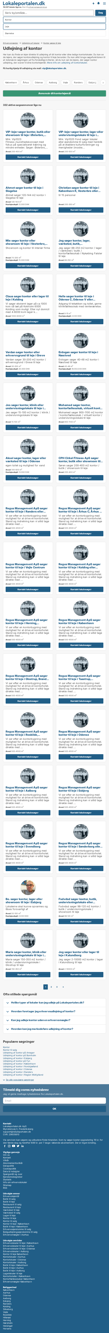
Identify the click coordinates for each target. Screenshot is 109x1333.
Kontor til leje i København (16, 1223)
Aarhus (6, 1292)
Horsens (7, 1328)
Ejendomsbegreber (12, 1176)
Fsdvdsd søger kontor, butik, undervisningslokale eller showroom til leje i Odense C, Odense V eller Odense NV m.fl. (80, 903)
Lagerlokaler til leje (12, 1273)
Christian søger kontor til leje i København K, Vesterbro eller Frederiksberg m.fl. (79, 191)
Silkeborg (8, 1309)
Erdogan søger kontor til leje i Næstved (78, 353)
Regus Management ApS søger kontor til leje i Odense (79, 733)
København (11, 82)
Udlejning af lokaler (31, 43)
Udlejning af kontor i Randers (18, 1072)
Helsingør (8, 1326)
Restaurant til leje (12, 1207)
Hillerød (7, 1317)
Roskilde (7, 1314)
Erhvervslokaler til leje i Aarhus (18, 1246)
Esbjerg (7, 1301)
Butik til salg (9, 1199)
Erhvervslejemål (11, 1196)
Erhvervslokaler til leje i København (20, 1243)
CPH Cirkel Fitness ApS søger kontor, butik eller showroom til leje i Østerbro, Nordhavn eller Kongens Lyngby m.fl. (79, 462)
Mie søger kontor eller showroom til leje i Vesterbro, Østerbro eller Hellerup (25, 244)
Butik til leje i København (15, 1226)
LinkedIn (22, 1146)
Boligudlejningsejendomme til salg (20, 1232)
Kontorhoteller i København (16, 1276)
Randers (78, 82)
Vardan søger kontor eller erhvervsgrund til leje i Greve (25, 353)
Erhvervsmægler (10, 43)
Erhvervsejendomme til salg (17, 1229)
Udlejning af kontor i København (19, 1063)
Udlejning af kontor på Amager (19, 1052)
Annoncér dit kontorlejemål (54, 93)
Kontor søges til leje (52, 43)
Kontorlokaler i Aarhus (14, 1256)
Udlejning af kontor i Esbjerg (17, 1058)
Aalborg (53, 82)
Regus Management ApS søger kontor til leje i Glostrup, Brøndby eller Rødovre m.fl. (28, 679)
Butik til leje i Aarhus (13, 1268)
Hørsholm (8, 1323)
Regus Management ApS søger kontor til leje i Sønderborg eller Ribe (80, 846)
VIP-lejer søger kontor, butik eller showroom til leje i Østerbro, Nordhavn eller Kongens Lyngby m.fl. (28, 136)
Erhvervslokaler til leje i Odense (19, 1248)
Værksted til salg (11, 1212)
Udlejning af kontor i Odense (17, 1069)
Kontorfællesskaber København (19, 1279)
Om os (6, 1155)
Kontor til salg (10, 1050)
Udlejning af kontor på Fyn (16, 1061)
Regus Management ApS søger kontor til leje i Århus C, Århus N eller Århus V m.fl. (80, 511)
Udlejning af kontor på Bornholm (19, 1055)
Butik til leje (9, 1201)
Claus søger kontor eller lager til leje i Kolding (27, 298)
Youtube (13, 1146)
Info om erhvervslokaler (15, 1182)
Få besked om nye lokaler (93, 3)
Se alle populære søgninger (20, 1079)
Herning (7, 1320)
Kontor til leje (9, 1218)
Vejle (65, 82)
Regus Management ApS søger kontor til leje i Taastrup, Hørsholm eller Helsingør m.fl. (79, 679)
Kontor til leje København (15, 1254)
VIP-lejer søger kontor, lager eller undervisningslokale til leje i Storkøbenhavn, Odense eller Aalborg (81, 136)
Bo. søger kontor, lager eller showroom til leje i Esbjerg (24, 900)
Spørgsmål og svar (12, 1174)
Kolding (7, 1306)
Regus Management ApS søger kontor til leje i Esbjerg (79, 789)
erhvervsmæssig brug (37, 7)
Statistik (7, 1179)
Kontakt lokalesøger (28, 157)
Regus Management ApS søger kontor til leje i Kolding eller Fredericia (79, 567)
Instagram (9, 1146)
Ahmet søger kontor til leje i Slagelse (24, 189)
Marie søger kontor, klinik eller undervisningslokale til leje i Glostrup (26, 955)
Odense (39, 82)
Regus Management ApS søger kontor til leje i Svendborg (26, 845)
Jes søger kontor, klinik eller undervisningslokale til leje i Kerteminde (25, 408)
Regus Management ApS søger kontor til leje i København (79, 621)
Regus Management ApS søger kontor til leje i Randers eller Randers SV (26, 511)
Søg (100, 12)
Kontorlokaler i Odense (14, 1259)
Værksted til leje (11, 1210)
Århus (26, 82)
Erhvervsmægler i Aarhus (16, 1234)
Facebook (4, 1146)
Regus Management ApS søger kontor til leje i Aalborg (26, 789)
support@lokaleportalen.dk (17, 1131)
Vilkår (6, 1160)
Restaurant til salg (12, 1204)
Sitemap (7, 1185)
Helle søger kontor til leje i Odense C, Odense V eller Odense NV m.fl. (76, 299)
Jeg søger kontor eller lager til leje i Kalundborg (79, 953)
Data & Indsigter (11, 1171)
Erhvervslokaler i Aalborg (16, 1251)
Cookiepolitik (9, 1168)
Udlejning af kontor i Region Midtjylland (23, 1074)
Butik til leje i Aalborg (14, 1270)
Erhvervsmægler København (17, 1281)
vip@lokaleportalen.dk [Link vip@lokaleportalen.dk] (54, 68)
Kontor (6, 1047)
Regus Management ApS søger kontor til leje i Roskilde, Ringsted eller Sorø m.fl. (26, 734)
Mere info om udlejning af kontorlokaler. (67, 62)
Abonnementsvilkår (13, 1163)
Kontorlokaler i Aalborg (14, 1262)
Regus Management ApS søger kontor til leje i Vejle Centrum (26, 565)
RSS (5, 1188)
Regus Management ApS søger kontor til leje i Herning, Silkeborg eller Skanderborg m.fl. (28, 623)
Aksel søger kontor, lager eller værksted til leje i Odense (26, 459)
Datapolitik (8, 1165)
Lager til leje (9, 1215)
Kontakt (7, 1157)
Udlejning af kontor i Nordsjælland (20, 1066)
